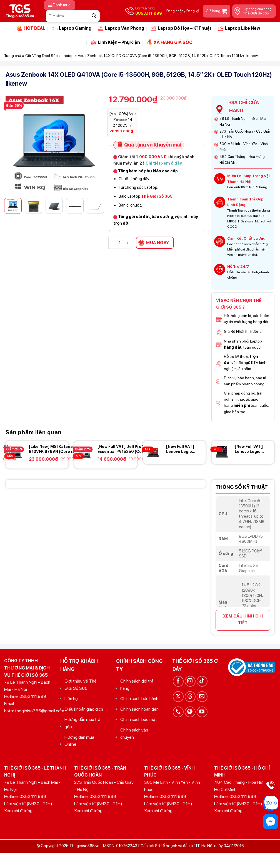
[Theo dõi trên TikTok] (202, 681)
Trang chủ (12, 55)
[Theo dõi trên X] (178, 696)
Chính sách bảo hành (139, 698)
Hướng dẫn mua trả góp (82, 723)
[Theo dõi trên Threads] (190, 696)
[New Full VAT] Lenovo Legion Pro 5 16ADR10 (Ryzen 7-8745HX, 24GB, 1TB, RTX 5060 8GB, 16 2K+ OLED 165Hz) (181, 449)
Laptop (68, 55)
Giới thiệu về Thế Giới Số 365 (80, 684)
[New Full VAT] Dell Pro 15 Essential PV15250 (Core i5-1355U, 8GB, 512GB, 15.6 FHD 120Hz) (125, 449)
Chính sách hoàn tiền (139, 709)
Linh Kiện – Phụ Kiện (115, 42)
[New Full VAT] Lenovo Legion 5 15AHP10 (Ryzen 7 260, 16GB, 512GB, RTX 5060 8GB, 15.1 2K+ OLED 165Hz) (250, 449)
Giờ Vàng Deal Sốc (41, 55)
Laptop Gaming (71, 28)
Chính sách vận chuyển (134, 733)
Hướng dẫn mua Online (79, 741)
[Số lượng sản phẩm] (119, 243)
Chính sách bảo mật (138, 719)
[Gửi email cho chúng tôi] (202, 696)
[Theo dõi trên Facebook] (178, 681)
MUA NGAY (157, 242)
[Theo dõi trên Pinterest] (190, 711)
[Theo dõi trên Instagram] (190, 681)
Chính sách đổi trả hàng (136, 684)
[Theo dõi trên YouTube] (202, 711)
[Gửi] (94, 16)
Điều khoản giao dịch (83, 709)
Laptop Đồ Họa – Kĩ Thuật (181, 28)
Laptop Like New (239, 28)
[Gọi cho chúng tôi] (178, 711)
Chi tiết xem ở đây (164, 163)
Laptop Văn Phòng (121, 28)
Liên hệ (71, 698)
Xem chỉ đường (18, 810)
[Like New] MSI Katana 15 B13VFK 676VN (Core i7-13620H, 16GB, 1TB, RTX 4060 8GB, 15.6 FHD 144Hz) (56, 449)
